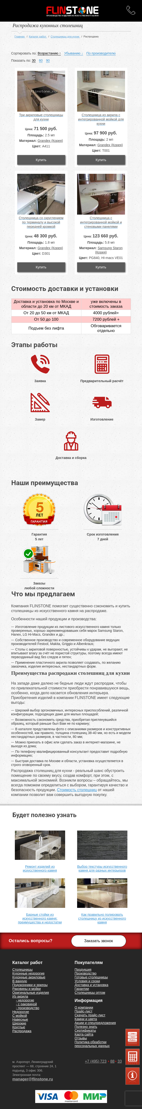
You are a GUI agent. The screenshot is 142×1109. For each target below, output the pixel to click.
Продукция (83, 969)
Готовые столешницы (91, 977)
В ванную (19, 981)
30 (34, 60)
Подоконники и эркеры (30, 985)
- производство (27, 1008)
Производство (86, 973)
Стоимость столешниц (77, 790)
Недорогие (20, 1012)
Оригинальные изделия (30, 992)
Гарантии (82, 989)
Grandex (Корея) (50, 141)
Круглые (18, 1027)
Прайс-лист (84, 1011)
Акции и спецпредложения (95, 1023)
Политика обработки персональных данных (92, 1044)
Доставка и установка (91, 985)
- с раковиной (26, 1004)
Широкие (19, 1023)
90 (48, 60)
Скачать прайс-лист (90, 1015)
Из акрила (20, 996)
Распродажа (22, 1031)
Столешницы (22, 969)
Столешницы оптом (90, 992)
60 (41, 60)
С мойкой (19, 1016)
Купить (41, 160)
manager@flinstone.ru (32, 1079)
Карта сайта (84, 1034)
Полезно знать (86, 1027)
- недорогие (25, 1000)
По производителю (101, 53)
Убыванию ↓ (73, 53)
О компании (84, 1007)
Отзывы (81, 1038)
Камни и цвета (86, 1019)
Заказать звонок (98, 941)
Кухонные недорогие (28, 973)
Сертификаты (85, 1030)
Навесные (20, 1019)
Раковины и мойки (26, 989)
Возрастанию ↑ (49, 53)
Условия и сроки (87, 981)
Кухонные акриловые (28, 977)
